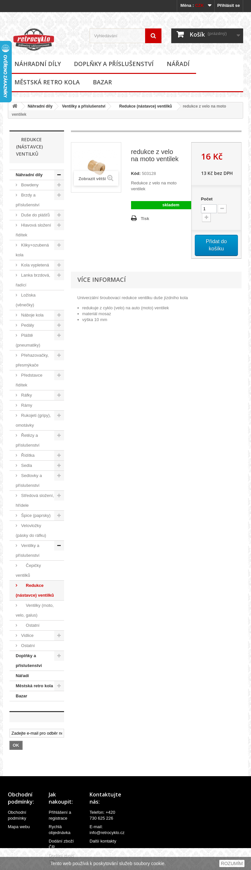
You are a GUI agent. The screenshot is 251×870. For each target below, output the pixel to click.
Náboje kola (31, 315)
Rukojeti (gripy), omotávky (33, 420)
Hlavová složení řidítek (33, 230)
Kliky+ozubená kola (32, 250)
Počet (206, 198)
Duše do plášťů (35, 215)
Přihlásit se (228, 5)
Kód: (136, 173)
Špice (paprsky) (35, 515)
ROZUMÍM (232, 863)
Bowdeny (29, 184)
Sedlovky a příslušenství (29, 480)
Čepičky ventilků (28, 570)
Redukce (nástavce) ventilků (143, 106)
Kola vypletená (34, 265)
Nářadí (178, 64)
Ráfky (26, 395)
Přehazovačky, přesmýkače (32, 360)
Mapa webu (19, 826)
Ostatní (30, 625)
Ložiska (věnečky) (26, 300)
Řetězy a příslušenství (28, 440)
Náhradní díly (37, 64)
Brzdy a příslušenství (28, 200)
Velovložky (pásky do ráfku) (31, 530)
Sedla (26, 465)
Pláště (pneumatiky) (28, 340)
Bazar (102, 82)
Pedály (27, 325)
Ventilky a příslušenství (84, 106)
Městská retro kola (47, 82)
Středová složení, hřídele (35, 500)
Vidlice (27, 635)
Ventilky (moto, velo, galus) (35, 610)
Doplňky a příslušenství (114, 64)
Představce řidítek (29, 380)
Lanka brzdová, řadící (33, 280)
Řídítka (27, 455)
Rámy (26, 405)
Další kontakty (103, 841)
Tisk (145, 218)
